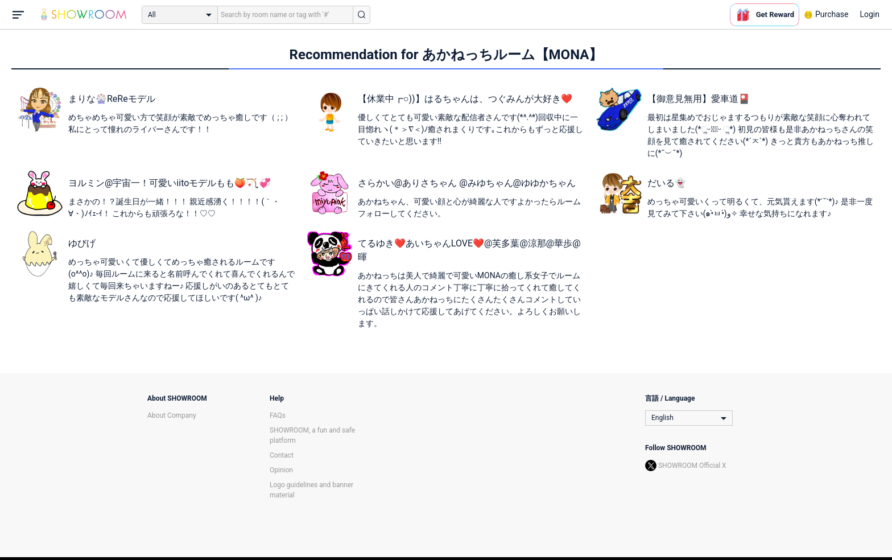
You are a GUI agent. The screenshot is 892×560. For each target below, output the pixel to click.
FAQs (278, 415)
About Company (171, 415)
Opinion (281, 470)
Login (869, 14)
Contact (282, 455)
